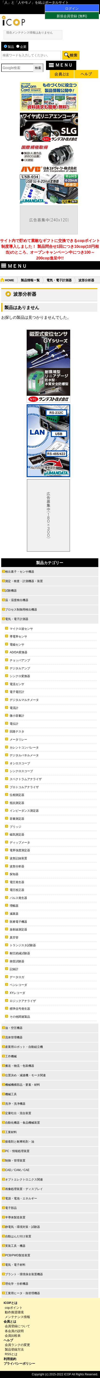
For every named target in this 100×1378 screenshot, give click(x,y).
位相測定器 (17, 795)
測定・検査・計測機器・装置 (24, 581)
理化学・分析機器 (16, 1283)
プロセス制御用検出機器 (21, 609)
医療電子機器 (18, 921)
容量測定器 (17, 818)
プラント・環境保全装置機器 (24, 1274)
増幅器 (14, 905)
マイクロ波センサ (21, 628)
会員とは (10, 1321)
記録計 (14, 969)
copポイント (14, 1307)
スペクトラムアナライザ (26, 779)
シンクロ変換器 (20, 676)
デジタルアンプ (20, 668)
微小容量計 (17, 715)
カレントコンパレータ (24, 747)
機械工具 (11, 1094)
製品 (9, 47)
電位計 (14, 723)
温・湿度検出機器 (16, 600)
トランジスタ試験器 (23, 945)
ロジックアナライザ (23, 1001)
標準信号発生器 (20, 1008)
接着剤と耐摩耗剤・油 (19, 1141)
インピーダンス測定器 (24, 810)
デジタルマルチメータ (24, 700)
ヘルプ (8, 1340)
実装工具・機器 (15, 1246)
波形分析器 (17, 866)
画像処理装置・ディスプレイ (24, 1189)
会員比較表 (13, 1335)
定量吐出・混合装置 (18, 1113)
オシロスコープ (20, 763)
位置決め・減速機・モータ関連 (25, 1075)
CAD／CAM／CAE (17, 1170)
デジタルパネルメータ (24, 755)
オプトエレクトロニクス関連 (24, 1179)
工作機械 (11, 1056)
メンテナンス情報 (17, 1317)
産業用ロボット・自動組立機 (24, 1047)
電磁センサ (17, 644)
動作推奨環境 (14, 1312)
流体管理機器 (14, 1037)
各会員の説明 (14, 1331)
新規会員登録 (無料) (72, 16)
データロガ (17, 977)
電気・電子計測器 (59, 280)
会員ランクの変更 (17, 1345)
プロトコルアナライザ (24, 787)
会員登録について (17, 1326)
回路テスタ (17, 731)
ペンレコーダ (18, 985)
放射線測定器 (18, 929)
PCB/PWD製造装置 (17, 1255)
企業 (21, 47)
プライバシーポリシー (19, 1363)
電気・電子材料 (15, 1264)
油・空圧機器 (14, 1028)
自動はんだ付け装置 (18, 1236)
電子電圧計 (17, 692)
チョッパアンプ (20, 660)
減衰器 (14, 913)
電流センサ (17, 684)
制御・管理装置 (15, 1160)
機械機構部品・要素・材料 (22, 1084)
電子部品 (11, 1208)
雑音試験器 (17, 961)
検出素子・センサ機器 (19, 571)
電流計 (14, 708)
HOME (9, 280)
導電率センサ (18, 636)
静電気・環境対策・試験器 (22, 1227)
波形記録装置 (18, 858)
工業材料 (11, 1132)
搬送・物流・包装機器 (19, 1066)
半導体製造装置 (15, 1217)
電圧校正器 (17, 890)
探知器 (14, 874)
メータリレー (18, 739)
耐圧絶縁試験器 (20, 953)
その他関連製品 (20, 1016)
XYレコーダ (17, 993)
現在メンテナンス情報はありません (29, 32)
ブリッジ (15, 826)
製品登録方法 (14, 1349)
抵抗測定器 (17, 803)
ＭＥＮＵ (60, 65)
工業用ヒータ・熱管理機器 (22, 1293)
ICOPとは (10, 1303)
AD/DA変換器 (18, 652)
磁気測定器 (17, 834)
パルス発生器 (18, 898)
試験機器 (11, 590)
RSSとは (11, 1354)
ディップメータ (20, 842)
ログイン (72, 8)
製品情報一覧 (30, 280)
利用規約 (10, 1359)
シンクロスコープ (21, 771)
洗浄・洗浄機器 (15, 1103)
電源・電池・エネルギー (21, 1198)
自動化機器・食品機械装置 (22, 1122)
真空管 (14, 937)
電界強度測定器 (20, 850)
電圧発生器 (17, 882)
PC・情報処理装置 (17, 1151)
